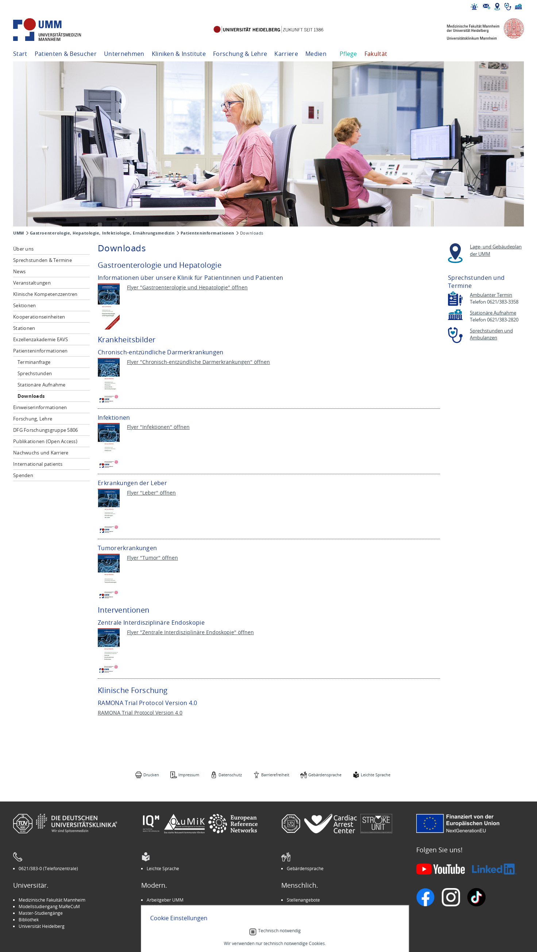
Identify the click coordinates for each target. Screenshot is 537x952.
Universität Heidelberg (42, 926)
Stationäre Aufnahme (42, 384)
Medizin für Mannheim (170, 919)
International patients (38, 464)
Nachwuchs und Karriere (41, 452)
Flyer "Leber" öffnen (151, 492)
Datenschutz (230, 774)
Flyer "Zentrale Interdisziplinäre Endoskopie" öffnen (190, 632)
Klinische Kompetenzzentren (45, 294)
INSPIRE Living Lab (165, 906)
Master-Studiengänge (41, 913)
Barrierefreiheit (275, 774)
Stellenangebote (303, 900)
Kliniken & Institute (179, 54)
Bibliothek (29, 919)
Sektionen (24, 305)
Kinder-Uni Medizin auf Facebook (180, 913)
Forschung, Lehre (32, 418)
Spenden (23, 475)
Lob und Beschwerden (309, 919)
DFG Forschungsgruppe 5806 (45, 430)
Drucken (151, 774)
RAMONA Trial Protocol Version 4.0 (140, 712)
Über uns (23, 248)
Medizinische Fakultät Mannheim (52, 900)
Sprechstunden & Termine (42, 260)
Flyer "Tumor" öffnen (152, 557)
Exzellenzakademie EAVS (40, 339)
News (19, 271)
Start (20, 54)
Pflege (348, 54)
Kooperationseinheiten (39, 316)
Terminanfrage (34, 362)
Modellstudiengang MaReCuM (49, 906)
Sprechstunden (35, 373)
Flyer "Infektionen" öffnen (158, 426)
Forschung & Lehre (240, 54)
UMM (18, 233)
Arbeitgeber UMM (165, 900)
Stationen (24, 328)
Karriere (286, 54)
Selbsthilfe (297, 913)
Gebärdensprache (324, 774)
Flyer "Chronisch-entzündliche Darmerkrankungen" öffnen (198, 361)
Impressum (188, 774)
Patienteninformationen (207, 233)
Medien (316, 54)
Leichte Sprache (375, 774)
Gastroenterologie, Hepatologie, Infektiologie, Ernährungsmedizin (102, 233)
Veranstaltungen (32, 282)
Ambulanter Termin (491, 295)
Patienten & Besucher (66, 54)
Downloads (31, 396)
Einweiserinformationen (40, 407)
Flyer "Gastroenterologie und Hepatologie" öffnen (187, 287)
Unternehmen (124, 54)
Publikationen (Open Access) (45, 441)
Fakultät (375, 54)
